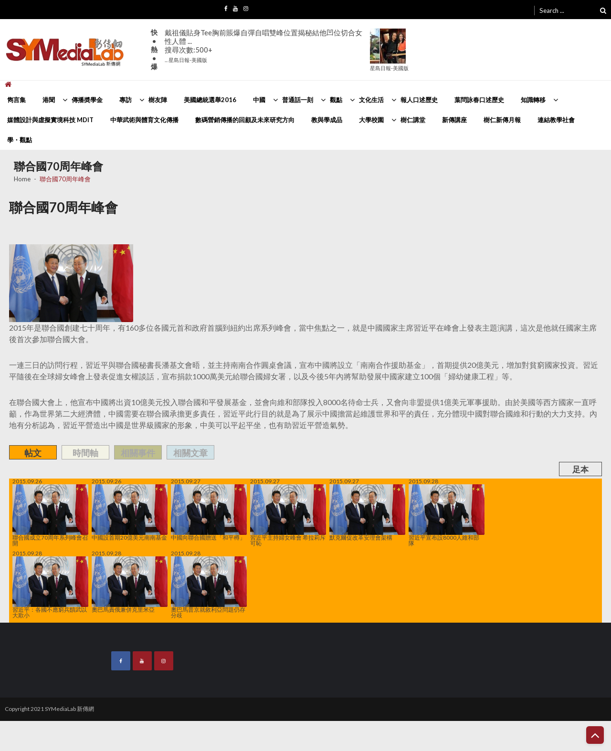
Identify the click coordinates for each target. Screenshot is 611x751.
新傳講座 (454, 120)
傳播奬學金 (87, 100)
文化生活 (371, 100)
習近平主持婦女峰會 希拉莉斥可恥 (288, 515)
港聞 (48, 100)
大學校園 (371, 120)
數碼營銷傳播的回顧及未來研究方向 (245, 120)
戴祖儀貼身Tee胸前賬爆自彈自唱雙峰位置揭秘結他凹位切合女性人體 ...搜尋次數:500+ (263, 45)
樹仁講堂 (412, 120)
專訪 (125, 100)
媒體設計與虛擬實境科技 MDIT (50, 120)
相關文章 (190, 453)
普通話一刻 (297, 100)
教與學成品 (326, 120)
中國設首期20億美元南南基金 (130, 512)
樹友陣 (157, 100)
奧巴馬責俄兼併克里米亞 (130, 584)
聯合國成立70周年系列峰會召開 (50, 515)
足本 (580, 469)
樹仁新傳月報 (502, 120)
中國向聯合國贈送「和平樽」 (209, 512)
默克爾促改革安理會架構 (367, 512)
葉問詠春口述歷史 (479, 100)
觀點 (336, 100)
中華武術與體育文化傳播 (144, 120)
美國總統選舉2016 (210, 100)
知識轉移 (533, 100)
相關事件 (138, 453)
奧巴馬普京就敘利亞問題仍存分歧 (209, 587)
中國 (259, 100)
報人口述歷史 (419, 100)
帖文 (33, 453)
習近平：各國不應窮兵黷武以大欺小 (50, 587)
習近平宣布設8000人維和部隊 (447, 515)
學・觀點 (19, 140)
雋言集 (16, 100)
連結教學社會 (556, 120)
